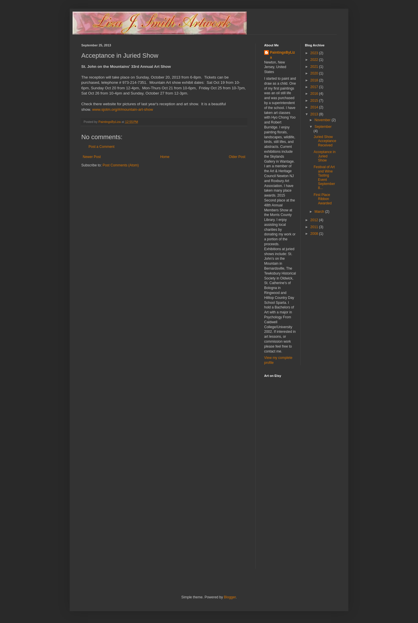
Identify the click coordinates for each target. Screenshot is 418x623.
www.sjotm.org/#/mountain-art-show (122, 109)
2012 (314, 220)
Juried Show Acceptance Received (325, 141)
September (322, 127)
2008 (314, 234)
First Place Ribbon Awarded (322, 199)
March (319, 212)
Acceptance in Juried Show (324, 156)
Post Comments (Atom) (120, 165)
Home (165, 157)
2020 (314, 73)
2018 (314, 80)
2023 (314, 53)
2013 (314, 114)
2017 (314, 87)
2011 (314, 227)
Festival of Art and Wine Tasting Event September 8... (324, 177)
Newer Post (92, 157)
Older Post (237, 157)
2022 (314, 60)
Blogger (230, 597)
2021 (314, 67)
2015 (314, 101)
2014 (314, 107)
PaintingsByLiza (282, 54)
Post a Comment (101, 147)
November (322, 120)
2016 (314, 94)
